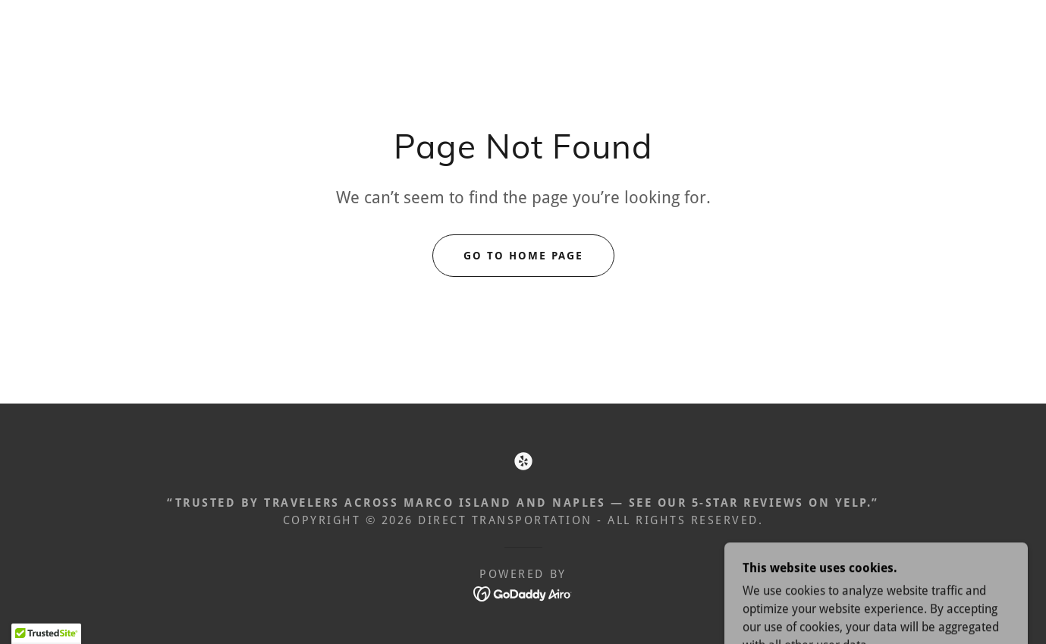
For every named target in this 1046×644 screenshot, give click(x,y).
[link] (523, 461)
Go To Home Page (523, 256)
